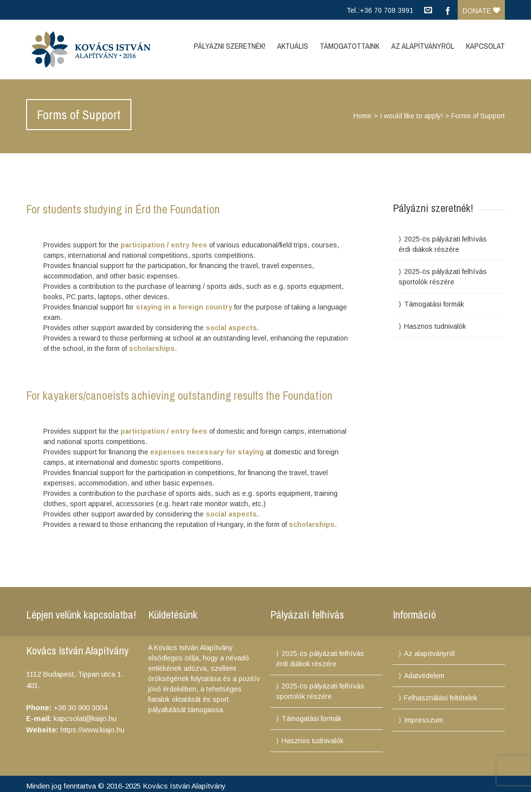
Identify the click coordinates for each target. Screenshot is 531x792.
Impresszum (423, 720)
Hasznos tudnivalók (435, 326)
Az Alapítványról (422, 45)
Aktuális (292, 45)
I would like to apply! (411, 116)
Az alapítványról (429, 653)
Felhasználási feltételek (440, 698)
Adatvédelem (424, 676)
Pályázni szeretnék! (229, 45)
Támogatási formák (434, 304)
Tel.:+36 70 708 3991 (379, 10)
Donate (481, 11)
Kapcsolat (485, 45)
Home (362, 116)
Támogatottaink (349, 45)
